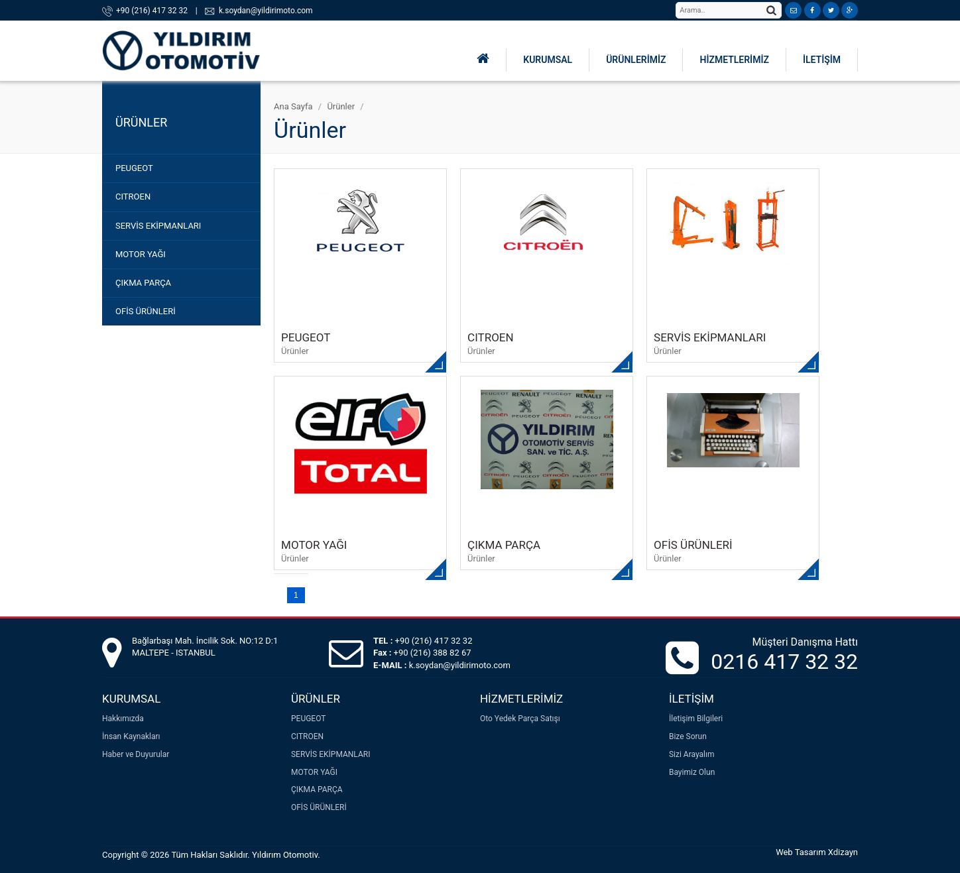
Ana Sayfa (293, 106)
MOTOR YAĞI (140, 254)
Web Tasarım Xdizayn (817, 852)
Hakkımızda (123, 718)
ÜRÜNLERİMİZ (636, 59)
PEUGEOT (134, 168)
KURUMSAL (547, 59)
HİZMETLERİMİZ (733, 59)
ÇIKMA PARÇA (143, 283)
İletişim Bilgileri (696, 718)
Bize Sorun (688, 736)
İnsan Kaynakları (131, 736)
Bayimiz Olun (692, 772)
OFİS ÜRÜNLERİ (145, 311)
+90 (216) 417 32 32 (152, 10)
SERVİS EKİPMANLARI (158, 226)
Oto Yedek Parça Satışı (520, 718)
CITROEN (132, 197)
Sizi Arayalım (692, 754)
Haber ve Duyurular (135, 754)
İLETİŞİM (822, 59)
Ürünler (341, 106)
